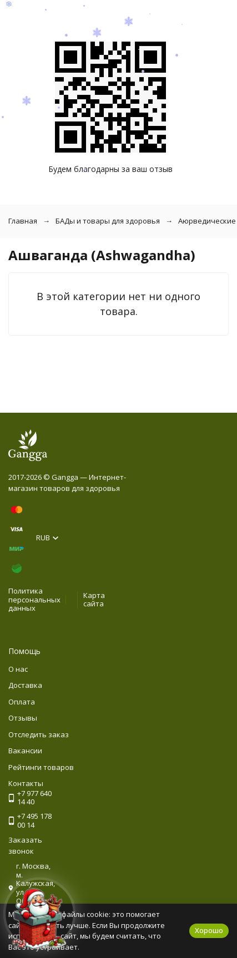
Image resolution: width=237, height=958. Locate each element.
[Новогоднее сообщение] (39, 918)
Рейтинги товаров (41, 767)
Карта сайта (94, 599)
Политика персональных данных (34, 599)
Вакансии (25, 751)
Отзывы (22, 718)
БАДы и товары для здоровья (108, 221)
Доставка (25, 685)
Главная (22, 221)
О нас (18, 669)
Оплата (21, 702)
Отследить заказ (38, 734)
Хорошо (209, 930)
